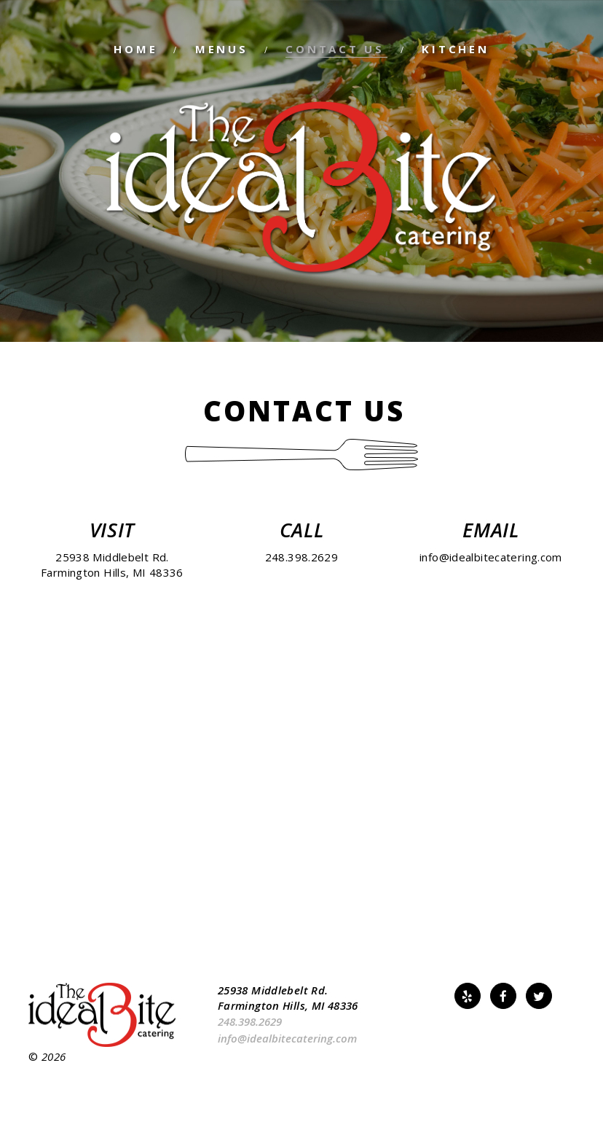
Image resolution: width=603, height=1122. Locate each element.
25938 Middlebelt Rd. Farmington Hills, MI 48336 (288, 998)
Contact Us (335, 49)
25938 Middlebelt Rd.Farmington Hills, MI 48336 (112, 565)
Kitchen (455, 49)
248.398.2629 (302, 557)
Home (135, 49)
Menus (221, 49)
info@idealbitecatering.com (490, 557)
